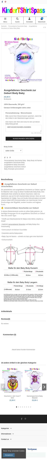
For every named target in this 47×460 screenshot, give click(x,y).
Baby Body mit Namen (34, 160)
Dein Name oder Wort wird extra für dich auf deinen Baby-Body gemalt (23, 123)
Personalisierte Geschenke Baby (15, 160)
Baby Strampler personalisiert (14, 169)
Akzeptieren (9, 455)
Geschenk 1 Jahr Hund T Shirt (12, 397)
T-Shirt (14, 198)
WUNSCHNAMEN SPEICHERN (23, 139)
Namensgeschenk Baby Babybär (35, 397)
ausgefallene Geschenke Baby (14, 162)
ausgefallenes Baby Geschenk (14, 165)
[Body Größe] (13, 151)
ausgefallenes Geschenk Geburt (15, 167)
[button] (16, 406)
